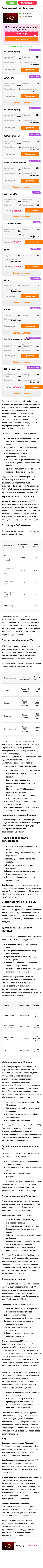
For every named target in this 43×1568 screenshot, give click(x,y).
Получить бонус (21, 39)
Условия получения (21, 102)
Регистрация (27, 3)
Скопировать (34, 210)
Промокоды (30, 70)
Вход (11, 3)
